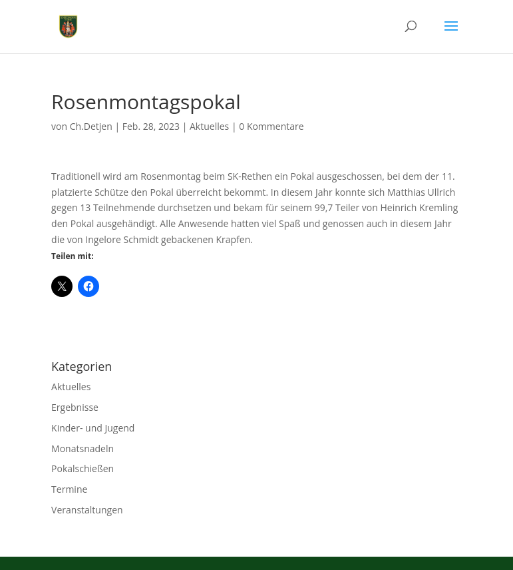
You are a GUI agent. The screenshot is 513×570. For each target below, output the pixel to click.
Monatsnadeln (82, 448)
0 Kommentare (271, 126)
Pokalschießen (82, 468)
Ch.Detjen (91, 126)
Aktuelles (209, 126)
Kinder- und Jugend (92, 428)
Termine (69, 489)
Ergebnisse (74, 407)
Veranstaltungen (86, 509)
